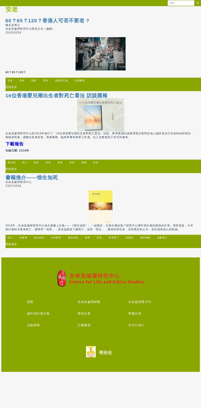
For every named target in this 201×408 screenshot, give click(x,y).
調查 (30, 302)
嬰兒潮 (12, 162)
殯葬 (87, 237)
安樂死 (129, 237)
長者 (22, 80)
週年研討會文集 (38, 313)
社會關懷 (80, 80)
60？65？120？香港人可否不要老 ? (47, 20)
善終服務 (145, 237)
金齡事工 (162, 237)
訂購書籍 (84, 325)
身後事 (23, 237)
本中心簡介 (136, 325)
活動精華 (33, 325)
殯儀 (83, 162)
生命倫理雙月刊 (139, 302)
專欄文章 (134, 313)
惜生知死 (39, 237)
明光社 (105, 352)
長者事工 (114, 237)
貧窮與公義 (61, 80)
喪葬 (72, 162)
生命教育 (56, 237)
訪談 (95, 162)
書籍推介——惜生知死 (32, 177)
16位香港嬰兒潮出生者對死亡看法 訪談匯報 (57, 95)
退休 (45, 80)
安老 (10, 80)
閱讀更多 (11, 87)
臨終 (36, 162)
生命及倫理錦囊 (89, 302)
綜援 (34, 80)
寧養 (60, 162)
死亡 (24, 162)
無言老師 (73, 237)
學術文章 (84, 313)
